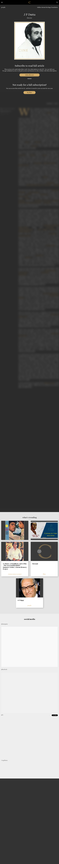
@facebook (4, 669)
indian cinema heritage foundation (47, 7)
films (44, 574)
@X (2, 715)
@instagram (4, 624)
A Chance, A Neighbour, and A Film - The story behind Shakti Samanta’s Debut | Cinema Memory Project (15, 566)
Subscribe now (29, 75)
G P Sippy (21, 600)
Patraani (35, 564)
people (3, 7)
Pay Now (29, 92)
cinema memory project (15, 574)
